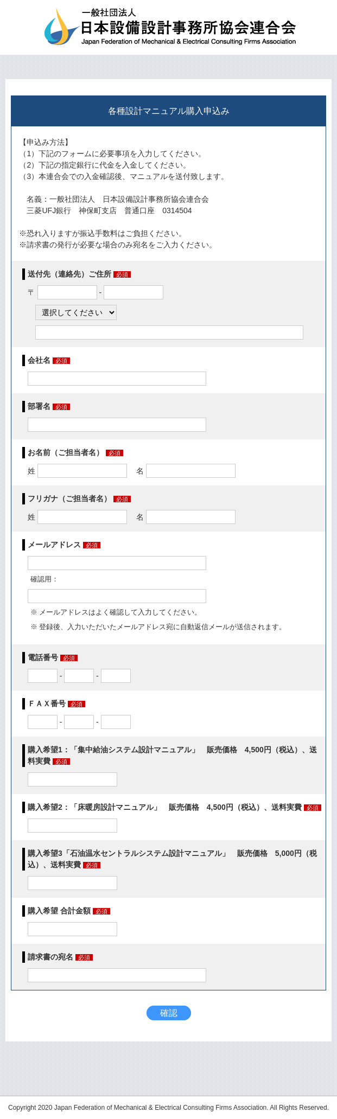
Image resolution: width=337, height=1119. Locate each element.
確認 (168, 1013)
